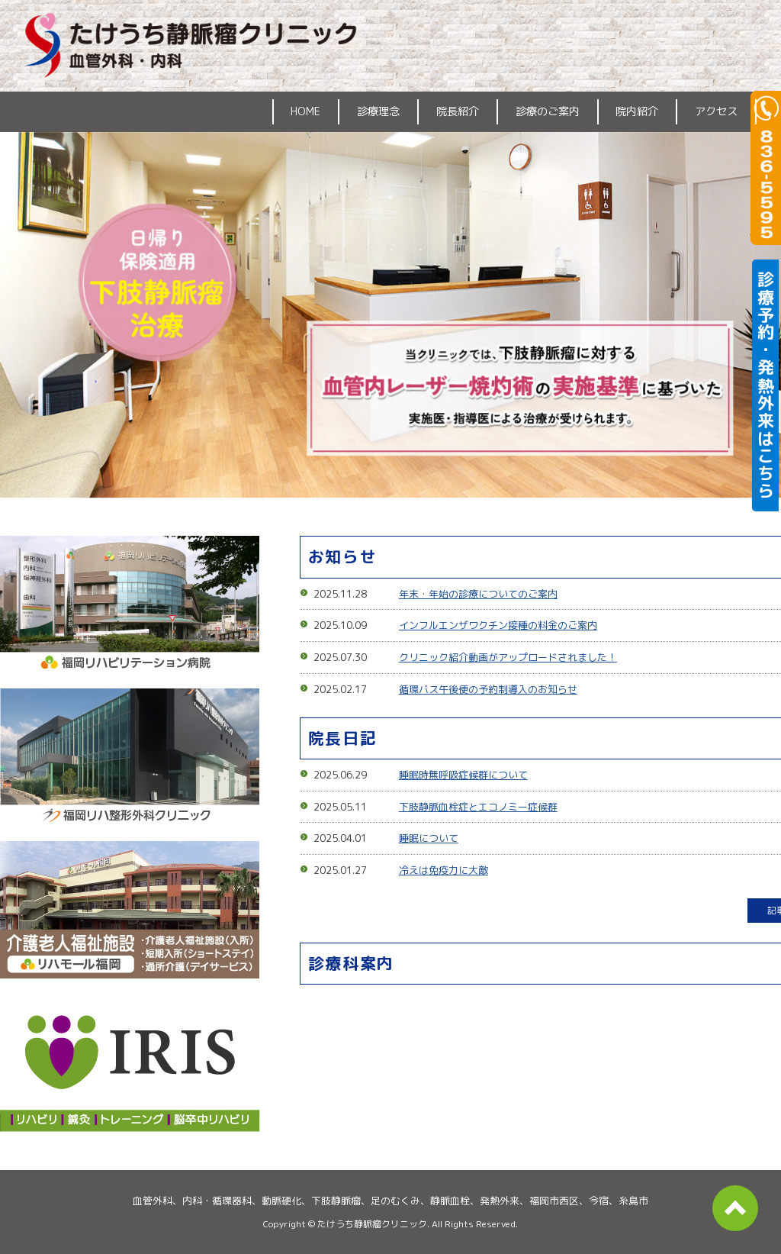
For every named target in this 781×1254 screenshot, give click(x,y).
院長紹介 (457, 111)
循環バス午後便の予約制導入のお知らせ (488, 689)
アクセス (716, 111)
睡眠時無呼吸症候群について (463, 775)
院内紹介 (636, 111)
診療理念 (378, 111)
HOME (305, 111)
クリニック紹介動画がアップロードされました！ (508, 657)
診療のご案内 (548, 111)
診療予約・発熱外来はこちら (766, 385)
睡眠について (428, 838)
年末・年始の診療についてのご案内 (478, 594)
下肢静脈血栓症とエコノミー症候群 (478, 807)
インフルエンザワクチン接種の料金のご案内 (498, 625)
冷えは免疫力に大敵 (443, 870)
